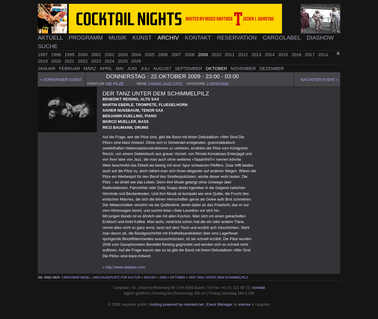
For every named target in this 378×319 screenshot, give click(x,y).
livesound (218, 84)
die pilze (114, 84)
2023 (96, 61)
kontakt (259, 287)
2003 (123, 54)
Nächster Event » (319, 79)
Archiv (168, 38)
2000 (83, 54)
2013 (257, 54)
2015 (283, 54)
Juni (132, 68)
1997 (43, 54)
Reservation (237, 38)
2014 (270, 54)
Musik (118, 38)
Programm (86, 38)
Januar (47, 68)
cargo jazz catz (165, 84)
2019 (43, 61)
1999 (69, 54)
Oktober (217, 68)
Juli (146, 68)
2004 (136, 54)
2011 (230, 54)
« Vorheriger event (61, 79)
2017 (310, 54)
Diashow (320, 38)
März (90, 68)
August (162, 68)
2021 (69, 61)
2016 (296, 54)
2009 (203, 54)
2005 (150, 54)
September (189, 68)
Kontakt (199, 38)
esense (244, 304)
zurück (330, 54)
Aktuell (51, 38)
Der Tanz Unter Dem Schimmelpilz (218, 277)
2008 (190, 54)
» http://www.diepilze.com (123, 267)
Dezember (272, 68)
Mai (120, 68)
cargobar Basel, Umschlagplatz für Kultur (101, 277)
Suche (48, 46)
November (244, 68)
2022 (83, 61)
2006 (163, 54)
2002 (110, 54)
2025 (123, 61)
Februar (70, 68)
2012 (243, 54)
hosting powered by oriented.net (176, 304)
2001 (96, 54)
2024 (110, 61)
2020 (56, 61)
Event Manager (219, 304)
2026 (136, 61)
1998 (56, 54)
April (106, 68)
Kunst (143, 38)
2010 (216, 54)
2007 (176, 54)
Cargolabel (282, 38)
